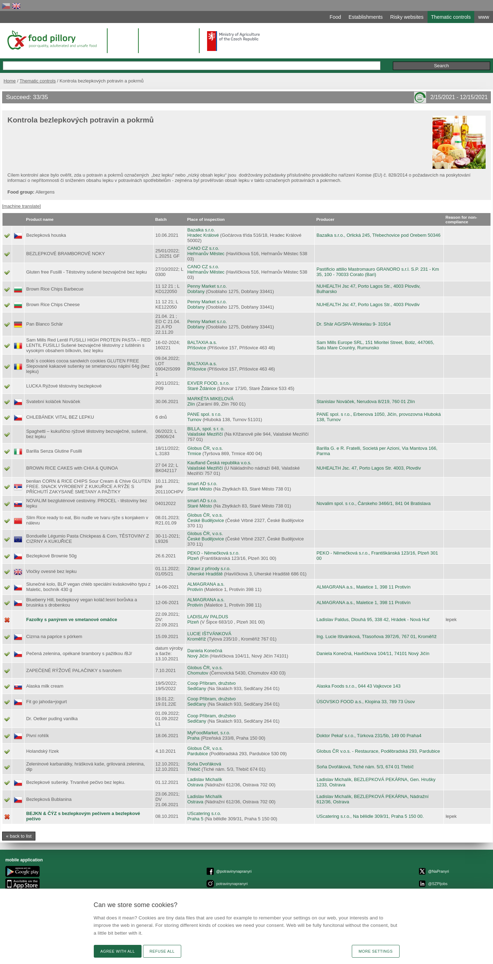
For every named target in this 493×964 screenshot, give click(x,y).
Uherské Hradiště (205, 573)
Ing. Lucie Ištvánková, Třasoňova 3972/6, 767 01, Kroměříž (376, 636)
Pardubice (197, 753)
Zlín (191, 404)
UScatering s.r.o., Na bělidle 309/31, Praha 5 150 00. (370, 816)
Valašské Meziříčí (205, 434)
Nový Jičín (197, 656)
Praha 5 (195, 818)
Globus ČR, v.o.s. (205, 448)
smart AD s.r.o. (202, 483)
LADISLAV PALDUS (207, 616)
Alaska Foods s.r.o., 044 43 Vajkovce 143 (358, 686)
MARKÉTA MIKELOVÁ (210, 398)
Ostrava (195, 784)
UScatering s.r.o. (204, 813)
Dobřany (196, 291)
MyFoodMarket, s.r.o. (208, 732)
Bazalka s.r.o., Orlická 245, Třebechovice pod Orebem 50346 (378, 235)
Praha (193, 738)
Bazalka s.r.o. (201, 230)
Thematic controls (37, 81)
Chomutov (197, 673)
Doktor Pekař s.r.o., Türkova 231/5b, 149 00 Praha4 (368, 735)
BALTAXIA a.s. (202, 342)
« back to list (18, 836)
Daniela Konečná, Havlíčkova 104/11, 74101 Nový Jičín (372, 653)
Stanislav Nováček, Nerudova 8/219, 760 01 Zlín (365, 401)
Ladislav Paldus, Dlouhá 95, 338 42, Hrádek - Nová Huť (373, 619)
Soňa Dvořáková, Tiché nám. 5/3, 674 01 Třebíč (365, 766)
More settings (375, 951)
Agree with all (118, 951)
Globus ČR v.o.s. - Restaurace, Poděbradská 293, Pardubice (378, 751)
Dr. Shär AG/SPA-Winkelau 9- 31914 (353, 324)
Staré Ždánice (201, 388)
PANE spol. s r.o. (204, 414)
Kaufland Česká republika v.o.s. (219, 462)
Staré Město (199, 489)
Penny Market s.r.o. (207, 286)
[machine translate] (21, 206)
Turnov (194, 419)
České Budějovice (205, 520)
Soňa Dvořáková (204, 764)
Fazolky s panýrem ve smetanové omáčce (71, 619)
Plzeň (193, 558)
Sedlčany (196, 688)
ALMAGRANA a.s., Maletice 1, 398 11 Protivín (363, 587)
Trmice (194, 453)
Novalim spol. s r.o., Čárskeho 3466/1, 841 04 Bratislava (373, 503)
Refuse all (162, 951)
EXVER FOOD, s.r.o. (208, 383)
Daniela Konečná (204, 650)
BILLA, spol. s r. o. (205, 428)
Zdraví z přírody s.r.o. (208, 568)
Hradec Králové (203, 235)
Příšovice (196, 347)
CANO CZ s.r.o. (203, 248)
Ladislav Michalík (204, 779)
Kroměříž (196, 639)
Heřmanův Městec (205, 253)
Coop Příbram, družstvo (211, 683)
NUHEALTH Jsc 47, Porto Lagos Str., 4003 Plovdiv (367, 304)
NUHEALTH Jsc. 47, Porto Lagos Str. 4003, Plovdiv (368, 468)
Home (10, 81)
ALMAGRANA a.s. (205, 584)
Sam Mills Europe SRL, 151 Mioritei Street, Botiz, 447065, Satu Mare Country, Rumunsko (375, 345)
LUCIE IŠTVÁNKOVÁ (209, 633)
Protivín (195, 589)
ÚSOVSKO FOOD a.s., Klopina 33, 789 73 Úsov (365, 701)
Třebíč (193, 769)
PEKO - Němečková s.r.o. (213, 553)
